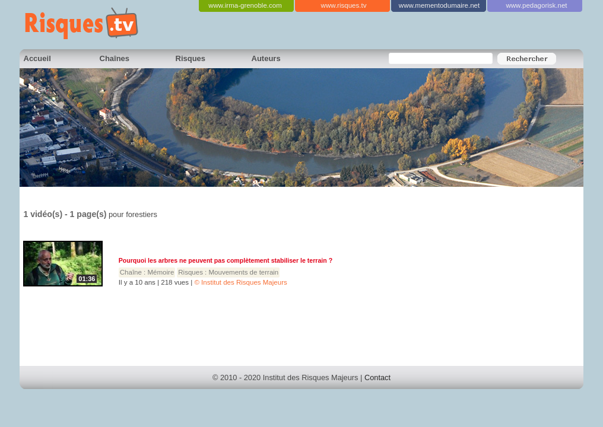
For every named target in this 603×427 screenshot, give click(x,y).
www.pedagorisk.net (536, 5)
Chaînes (115, 58)
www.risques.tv (344, 5)
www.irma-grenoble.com (245, 5)
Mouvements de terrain (244, 272)
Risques (191, 58)
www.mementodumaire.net (439, 5)
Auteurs (266, 58)
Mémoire (161, 272)
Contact (377, 377)
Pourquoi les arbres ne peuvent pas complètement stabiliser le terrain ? (225, 260)
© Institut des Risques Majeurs (240, 282)
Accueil (37, 58)
